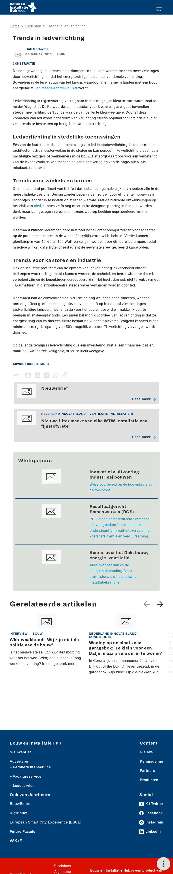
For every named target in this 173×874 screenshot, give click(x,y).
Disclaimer (62, 866)
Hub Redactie (37, 49)
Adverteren (19, 761)
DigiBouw (18, 813)
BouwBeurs (20, 804)
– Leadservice (22, 786)
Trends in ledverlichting (66, 26)
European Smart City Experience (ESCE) (45, 822)
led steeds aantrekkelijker (56, 88)
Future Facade (22, 831)
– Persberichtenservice (30, 767)
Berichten (33, 26)
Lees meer (144, 399)
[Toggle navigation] (159, 7)
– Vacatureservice (25, 776)
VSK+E (16, 841)
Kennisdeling (151, 761)
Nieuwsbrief (20, 752)
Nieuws (146, 752)
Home (15, 26)
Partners (147, 771)
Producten (149, 780)
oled (37, 206)
